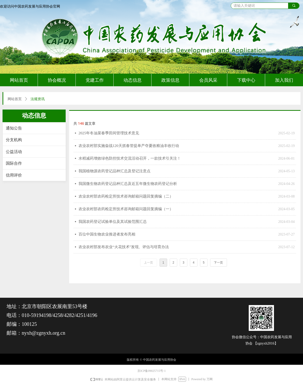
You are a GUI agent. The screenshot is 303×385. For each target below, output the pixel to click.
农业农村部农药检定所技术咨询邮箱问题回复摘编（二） (126, 196)
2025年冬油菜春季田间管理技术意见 (109, 133)
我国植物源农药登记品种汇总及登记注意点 (114, 171)
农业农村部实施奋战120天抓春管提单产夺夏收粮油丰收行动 (129, 146)
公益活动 (14, 151)
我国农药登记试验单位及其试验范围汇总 (113, 222)
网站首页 (15, 99)
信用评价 (14, 175)
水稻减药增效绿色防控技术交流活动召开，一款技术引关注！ (130, 158)
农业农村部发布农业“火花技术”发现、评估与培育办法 (124, 247)
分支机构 (14, 140)
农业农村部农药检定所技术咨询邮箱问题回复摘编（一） (126, 209)
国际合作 (14, 163)
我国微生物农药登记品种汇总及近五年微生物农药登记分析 (128, 184)
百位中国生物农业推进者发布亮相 (107, 234)
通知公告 (14, 128)
